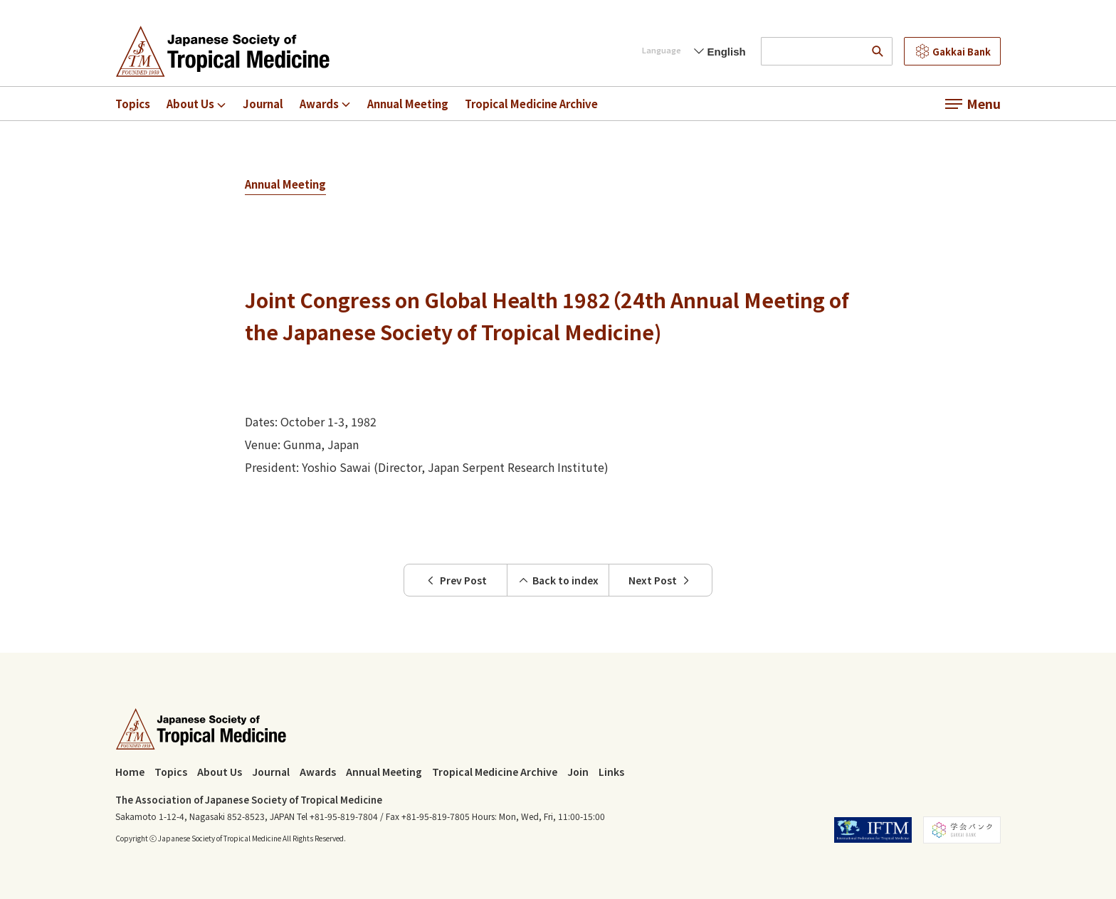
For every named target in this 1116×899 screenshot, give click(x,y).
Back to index (558, 580)
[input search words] (812, 51)
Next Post (660, 580)
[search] (878, 51)
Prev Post (456, 580)
